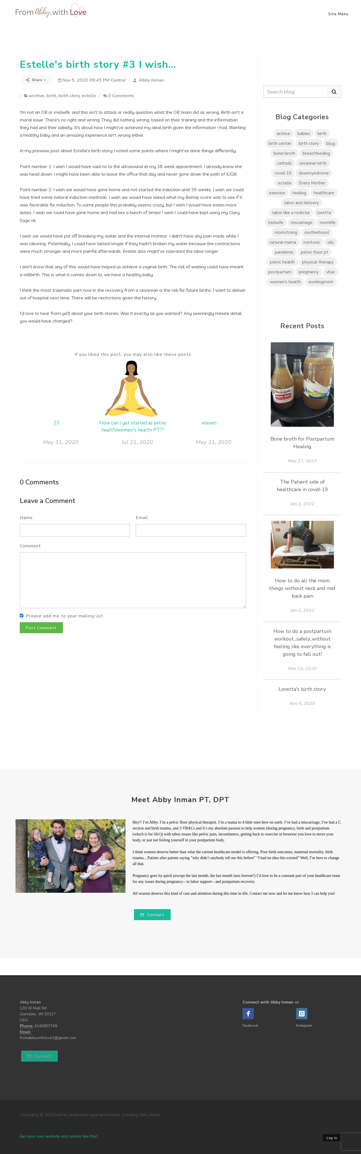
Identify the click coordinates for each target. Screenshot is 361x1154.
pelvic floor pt (314, 252)
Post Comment (41, 628)
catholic (284, 163)
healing (299, 193)
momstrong (286, 232)
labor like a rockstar (291, 212)
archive (36, 96)
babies (304, 133)
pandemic (284, 252)
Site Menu (338, 14)
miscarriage (301, 222)
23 (56, 423)
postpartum (279, 272)
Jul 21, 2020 (137, 442)
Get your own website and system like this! (58, 1136)
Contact (152, 915)
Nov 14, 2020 (302, 668)
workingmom (320, 282)
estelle (89, 96)
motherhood (317, 232)
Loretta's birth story (302, 689)
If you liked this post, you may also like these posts (132, 354)
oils (330, 242)
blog (330, 143)
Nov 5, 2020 (302, 703)
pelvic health (282, 262)
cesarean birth (313, 163)
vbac (330, 272)
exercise (277, 193)
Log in (332, 1138)
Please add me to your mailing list (64, 616)
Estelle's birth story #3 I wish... (98, 64)
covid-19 (282, 173)
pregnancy (309, 272)
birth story (69, 96)
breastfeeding (316, 153)
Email (142, 518)
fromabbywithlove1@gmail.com (48, 1037)
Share (36, 80)
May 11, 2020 (60, 442)
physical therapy (318, 262)
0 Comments (118, 96)
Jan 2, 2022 (302, 504)
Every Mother (312, 183)
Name (26, 518)
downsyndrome (314, 173)
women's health (285, 282)
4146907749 (45, 1026)
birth (51, 96)
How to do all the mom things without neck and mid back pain (302, 588)
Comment (30, 546)
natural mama (283, 242)
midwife (275, 222)
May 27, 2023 (302, 461)
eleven (209, 423)
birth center (279, 143)
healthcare (324, 193)
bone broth (284, 153)
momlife (328, 222)
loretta (324, 212)
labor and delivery (301, 203)
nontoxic (311, 242)
